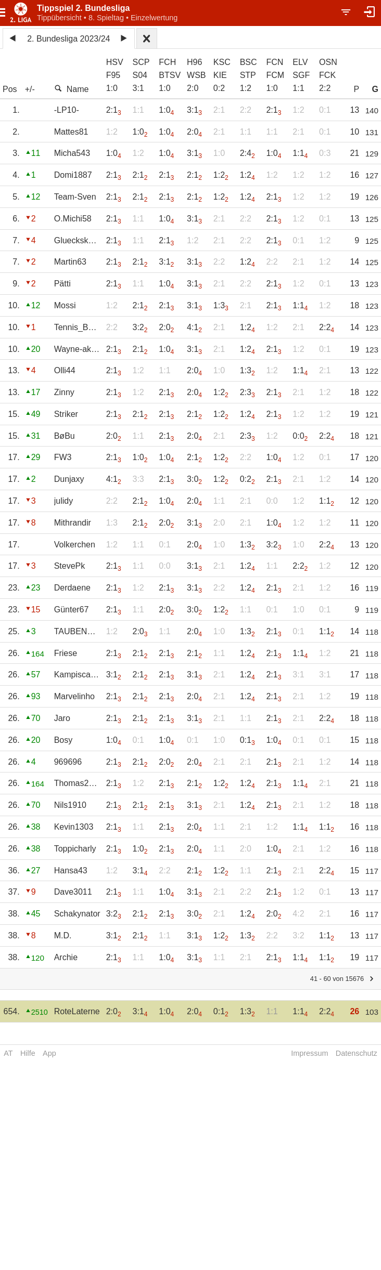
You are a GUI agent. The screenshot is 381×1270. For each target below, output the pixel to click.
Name (71, 89)
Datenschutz (356, 1053)
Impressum (309, 1053)
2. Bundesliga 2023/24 (68, 38)
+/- (30, 89)
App (49, 1053)
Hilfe (27, 1053)
